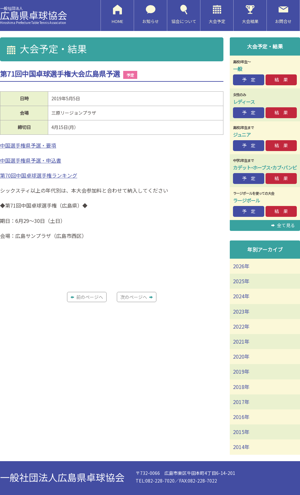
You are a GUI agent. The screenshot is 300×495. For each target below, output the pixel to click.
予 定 (248, 79)
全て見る (283, 225)
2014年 (241, 447)
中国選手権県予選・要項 (28, 145)
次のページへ (136, 297)
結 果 (281, 79)
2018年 (241, 387)
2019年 (241, 371)
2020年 (241, 356)
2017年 (241, 402)
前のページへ (87, 297)
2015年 (241, 432)
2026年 (241, 266)
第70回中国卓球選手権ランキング (38, 175)
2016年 (241, 417)
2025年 (241, 281)
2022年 (241, 326)
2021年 (241, 341)
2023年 (241, 311)
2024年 (241, 296)
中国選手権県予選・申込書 (30, 160)
